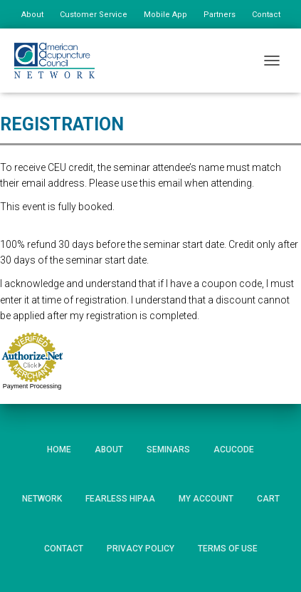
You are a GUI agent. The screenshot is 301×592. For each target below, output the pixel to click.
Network (42, 499)
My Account (206, 499)
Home (59, 450)
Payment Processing (32, 386)
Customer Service (93, 14)
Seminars (168, 450)
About (32, 14)
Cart (268, 499)
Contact (266, 14)
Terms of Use (228, 549)
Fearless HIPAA (120, 499)
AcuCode (233, 450)
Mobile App (165, 14)
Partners (220, 14)
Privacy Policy (140, 549)
